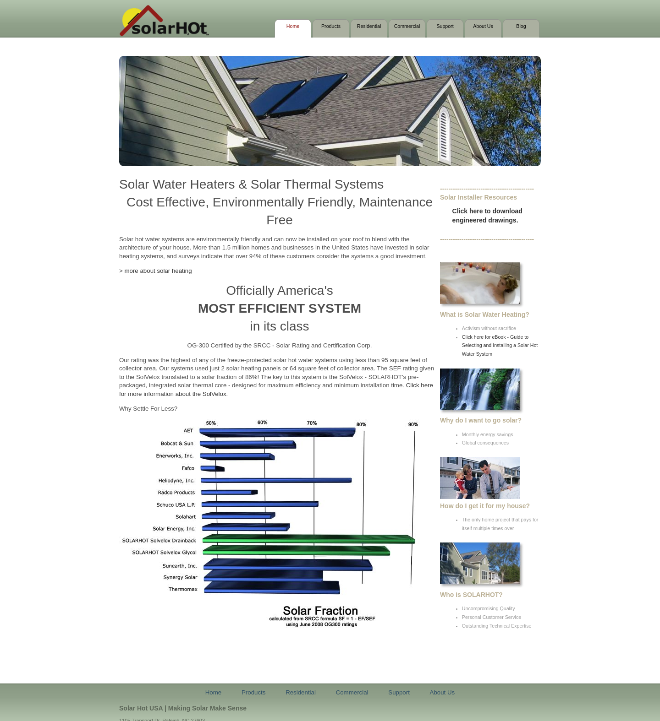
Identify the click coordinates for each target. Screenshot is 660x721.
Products (331, 26)
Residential (369, 26)
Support (444, 26)
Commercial (407, 26)
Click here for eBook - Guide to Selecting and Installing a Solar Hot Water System (500, 345)
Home (292, 26)
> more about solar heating (155, 270)
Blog (521, 26)
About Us (483, 26)
